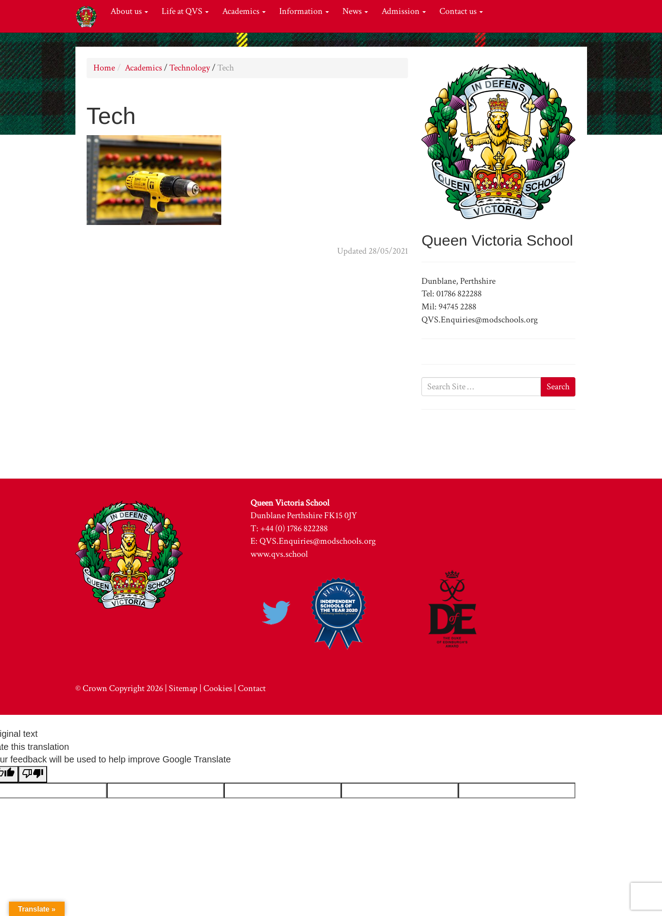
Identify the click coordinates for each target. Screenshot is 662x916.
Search (558, 386)
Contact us (461, 11)
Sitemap (183, 688)
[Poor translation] (32, 774)
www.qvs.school (279, 554)
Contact (252, 688)
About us (129, 11)
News (355, 11)
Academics (244, 11)
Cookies (217, 688)
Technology (189, 68)
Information (304, 11)
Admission (403, 11)
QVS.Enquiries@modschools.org (317, 541)
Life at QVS (185, 11)
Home (104, 68)
